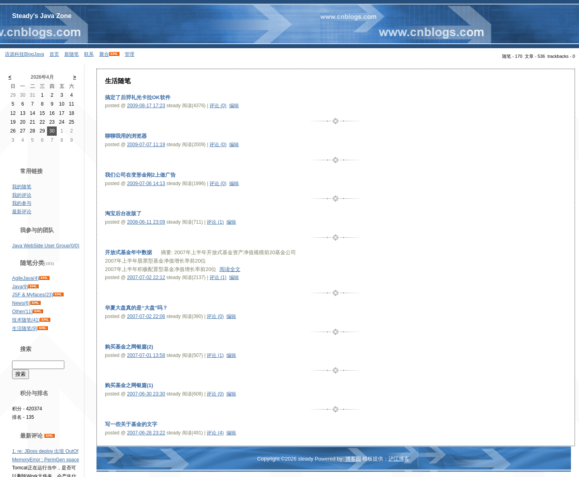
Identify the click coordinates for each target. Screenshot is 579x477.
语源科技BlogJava (24, 54)
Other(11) (22, 311)
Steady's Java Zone (42, 15)
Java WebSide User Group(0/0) (45, 246)
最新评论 (21, 211)
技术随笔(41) (26, 320)
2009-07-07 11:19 (146, 144)
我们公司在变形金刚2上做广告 (140, 175)
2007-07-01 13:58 (146, 355)
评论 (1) (215, 222)
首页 (54, 54)
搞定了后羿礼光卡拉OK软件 (137, 97)
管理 (129, 54)
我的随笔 (21, 187)
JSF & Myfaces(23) (32, 295)
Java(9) (20, 286)
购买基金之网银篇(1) (129, 385)
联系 (89, 54)
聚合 (104, 54)
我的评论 (21, 195)
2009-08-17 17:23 (146, 105)
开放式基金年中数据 (128, 252)
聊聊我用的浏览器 (126, 136)
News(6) (21, 303)
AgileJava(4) (25, 278)
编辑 (234, 105)
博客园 (353, 459)
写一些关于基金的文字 (131, 424)
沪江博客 (398, 459)
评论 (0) (217, 105)
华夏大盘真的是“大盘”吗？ (136, 308)
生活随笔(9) (24, 328)
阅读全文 (230, 269)
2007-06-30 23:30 (146, 394)
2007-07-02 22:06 (146, 316)
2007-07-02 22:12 (146, 277)
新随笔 (71, 54)
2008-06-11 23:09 (146, 222)
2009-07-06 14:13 (146, 183)
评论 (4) (215, 433)
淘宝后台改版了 (123, 213)
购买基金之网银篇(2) (129, 347)
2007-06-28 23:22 (146, 433)
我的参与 (21, 203)
